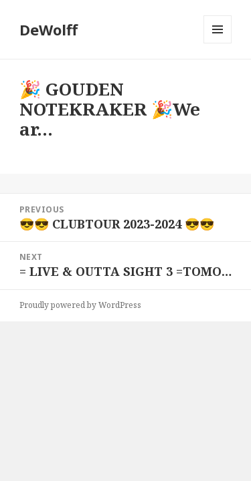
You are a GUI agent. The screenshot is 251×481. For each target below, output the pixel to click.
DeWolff (48, 29)
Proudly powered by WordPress (80, 305)
